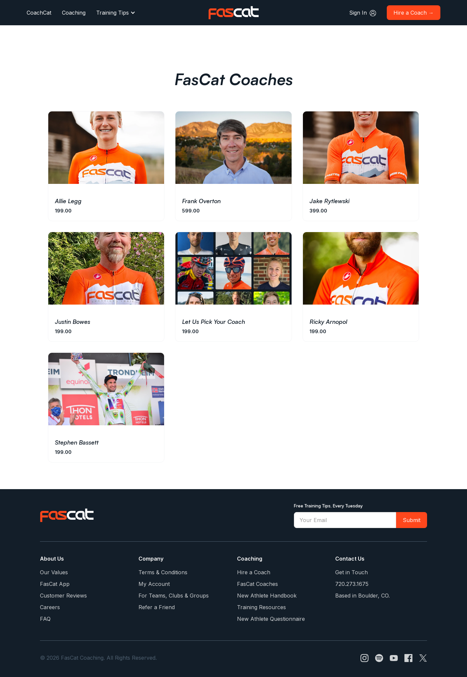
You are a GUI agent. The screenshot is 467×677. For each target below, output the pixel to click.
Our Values (54, 572)
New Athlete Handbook (267, 595)
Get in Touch (351, 572)
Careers (50, 607)
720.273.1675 (351, 584)
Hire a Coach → (413, 12)
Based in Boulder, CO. (362, 595)
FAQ (45, 618)
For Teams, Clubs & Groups (173, 595)
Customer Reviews (63, 595)
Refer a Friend (156, 607)
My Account (154, 584)
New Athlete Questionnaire (271, 618)
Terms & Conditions (162, 572)
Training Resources (261, 607)
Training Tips (112, 12)
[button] (116, 13)
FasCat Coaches (257, 584)
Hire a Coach (253, 572)
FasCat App (55, 584)
